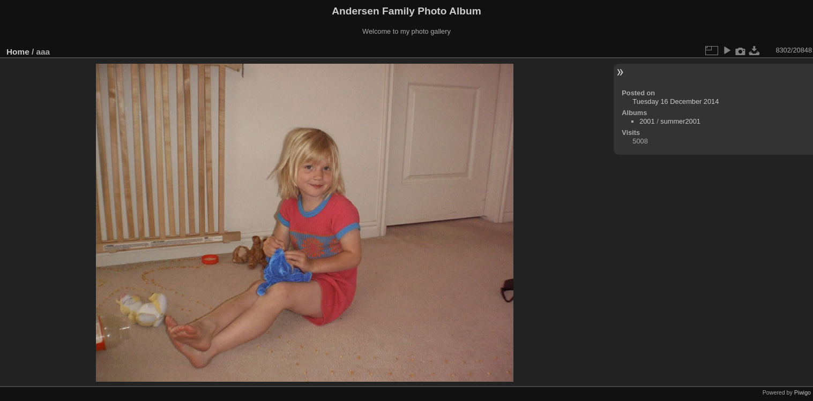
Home (17, 51)
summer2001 (680, 121)
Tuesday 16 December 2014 (675, 101)
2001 (646, 121)
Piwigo (802, 392)
